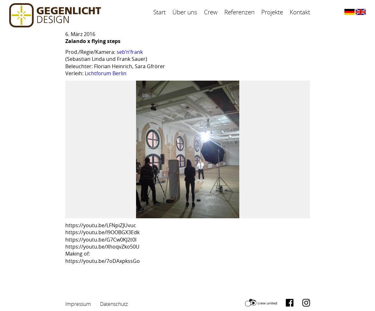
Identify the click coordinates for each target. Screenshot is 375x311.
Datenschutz (114, 303)
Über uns (184, 12)
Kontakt (300, 12)
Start (159, 12)
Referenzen (239, 12)
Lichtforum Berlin (105, 73)
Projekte (272, 12)
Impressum (78, 303)
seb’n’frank (130, 51)
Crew (211, 12)
